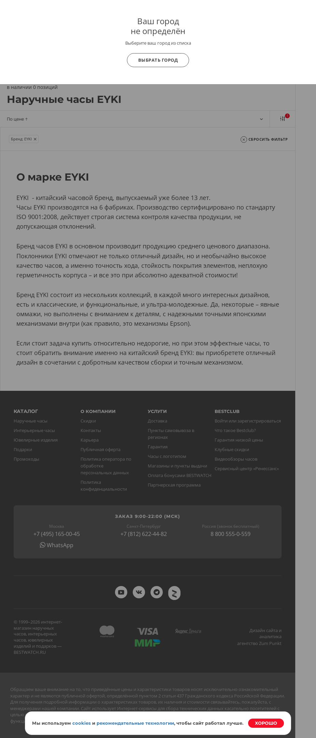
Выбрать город (158, 60)
